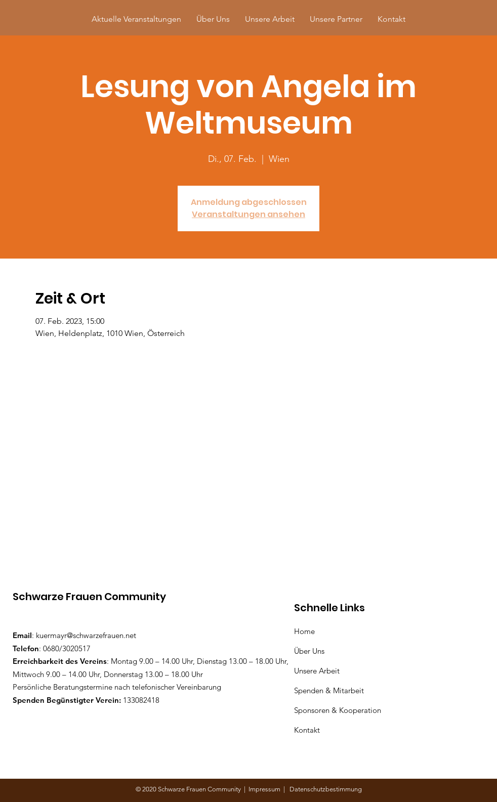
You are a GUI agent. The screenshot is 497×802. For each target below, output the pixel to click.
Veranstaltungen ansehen (248, 214)
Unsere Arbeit (318, 671)
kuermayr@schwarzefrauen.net (86, 635)
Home (306, 631)
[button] (336, 19)
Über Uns (310, 651)
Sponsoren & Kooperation (338, 710)
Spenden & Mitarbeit (329, 690)
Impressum (265, 789)
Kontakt (307, 730)
